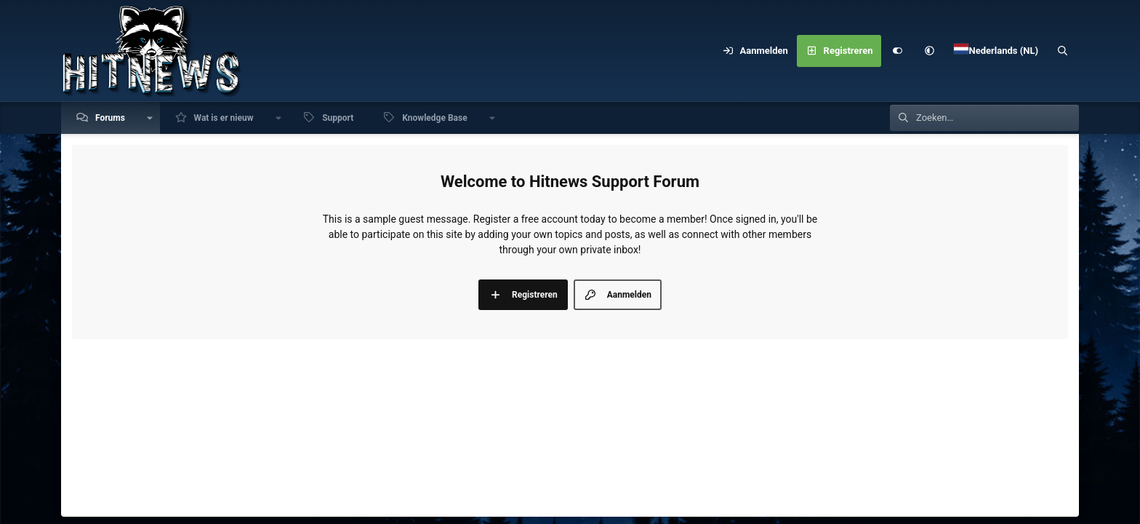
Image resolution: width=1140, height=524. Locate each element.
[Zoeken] (1063, 51)
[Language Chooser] (996, 51)
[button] (929, 51)
